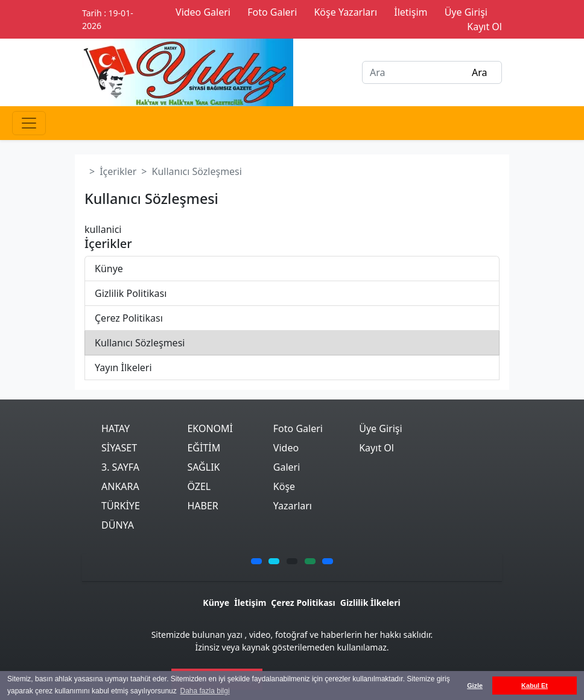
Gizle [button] (475, 685)
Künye (109, 268)
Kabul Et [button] (534, 685)
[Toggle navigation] (29, 123)
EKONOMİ (210, 428)
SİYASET (119, 447)
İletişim (250, 602)
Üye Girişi (380, 428)
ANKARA (120, 486)
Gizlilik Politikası (131, 293)
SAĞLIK (203, 467)
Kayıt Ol (376, 447)
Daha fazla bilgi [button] (205, 691)
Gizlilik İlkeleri (370, 602)
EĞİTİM (203, 447)
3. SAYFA (120, 467)
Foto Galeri (298, 428)
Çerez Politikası (129, 318)
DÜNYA (117, 525)
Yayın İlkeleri (123, 367)
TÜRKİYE (120, 505)
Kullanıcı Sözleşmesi (140, 342)
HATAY (115, 428)
